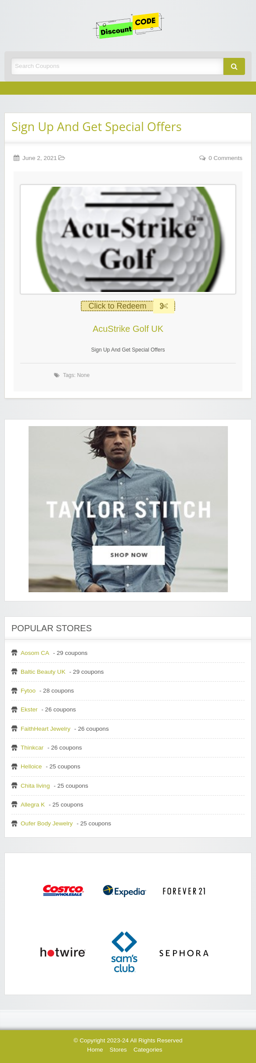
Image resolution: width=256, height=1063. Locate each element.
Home (95, 1049)
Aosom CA (35, 653)
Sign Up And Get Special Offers (96, 126)
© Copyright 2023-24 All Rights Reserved (127, 1040)
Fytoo (28, 690)
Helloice (31, 766)
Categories (147, 1049)
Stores (118, 1049)
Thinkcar (32, 747)
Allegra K (33, 804)
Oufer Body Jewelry (47, 823)
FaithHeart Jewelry (45, 728)
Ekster (29, 709)
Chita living (35, 785)
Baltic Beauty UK (43, 671)
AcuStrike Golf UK (128, 329)
